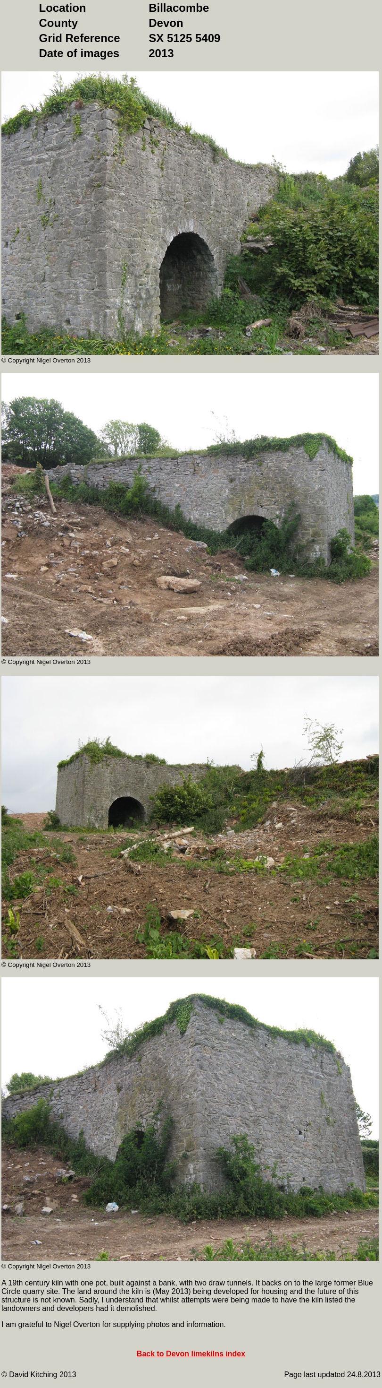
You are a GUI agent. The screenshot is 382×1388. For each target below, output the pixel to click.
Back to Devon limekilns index (191, 1354)
